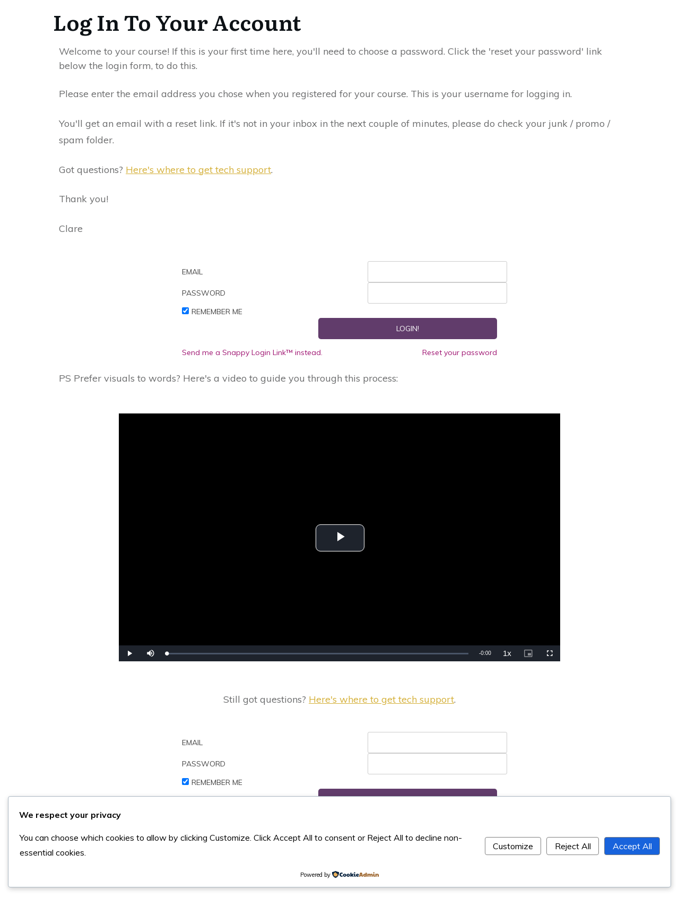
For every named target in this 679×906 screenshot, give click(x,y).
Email (192, 272)
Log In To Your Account (177, 21)
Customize (513, 846)
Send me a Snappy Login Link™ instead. (252, 352)
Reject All (573, 846)
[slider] (317, 653)
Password (203, 293)
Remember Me (216, 311)
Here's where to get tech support (198, 169)
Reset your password (459, 352)
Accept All (632, 846)
